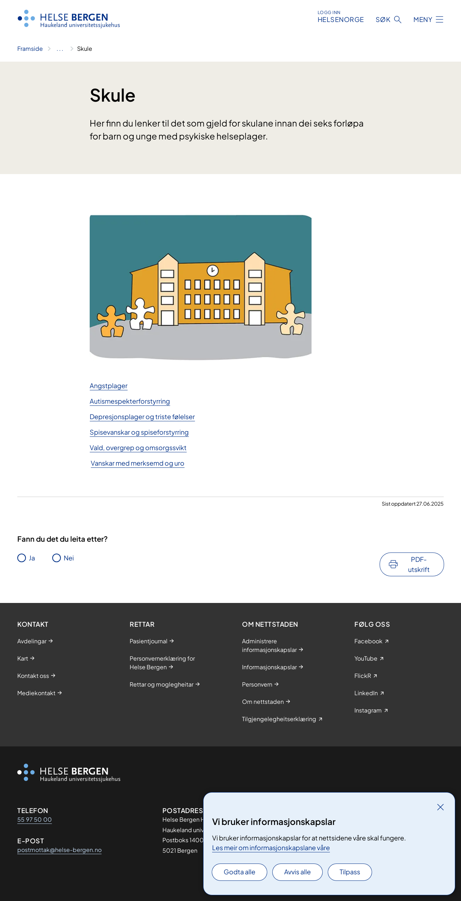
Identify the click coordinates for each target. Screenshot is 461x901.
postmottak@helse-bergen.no (59, 849)
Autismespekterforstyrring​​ (130, 401)
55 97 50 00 (34, 819)
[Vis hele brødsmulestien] (60, 48)
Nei (69, 558)
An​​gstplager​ (108, 385)
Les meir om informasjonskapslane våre (271, 847)
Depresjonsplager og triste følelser (142, 416)
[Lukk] (440, 807)
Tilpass (350, 871)
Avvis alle (297, 871)
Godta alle (239, 871)
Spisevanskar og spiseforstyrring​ (139, 432)
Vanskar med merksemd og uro (137, 463)
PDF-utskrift (419, 564)
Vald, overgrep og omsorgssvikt (138, 447)
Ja (32, 558)
